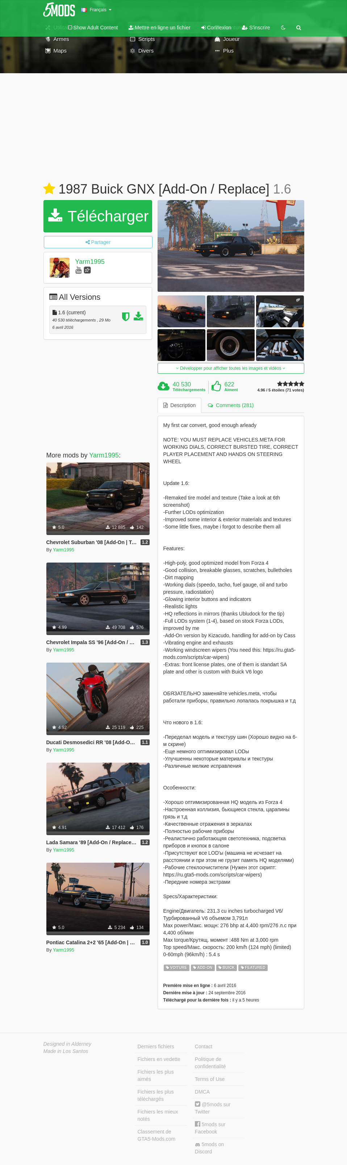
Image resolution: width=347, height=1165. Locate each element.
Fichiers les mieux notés (158, 1115)
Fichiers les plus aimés (156, 1075)
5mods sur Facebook (210, 1128)
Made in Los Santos (65, 1051)
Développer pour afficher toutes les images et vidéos (230, 368)
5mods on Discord (209, 1147)
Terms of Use (210, 1079)
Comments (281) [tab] (231, 405)
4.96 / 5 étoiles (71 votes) (280, 390)
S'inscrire (256, 27)
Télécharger (98, 216)
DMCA (202, 1092)
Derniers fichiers (156, 1046)
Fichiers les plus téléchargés (156, 1095)
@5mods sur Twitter (212, 1108)
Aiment (231, 389)
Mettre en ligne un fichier (159, 27)
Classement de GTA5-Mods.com (157, 1135)
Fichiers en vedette (159, 1059)
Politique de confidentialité (210, 1062)
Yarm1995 (90, 261)
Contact (203, 1046)
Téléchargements (189, 389)
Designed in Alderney (67, 1044)
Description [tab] (179, 405)
